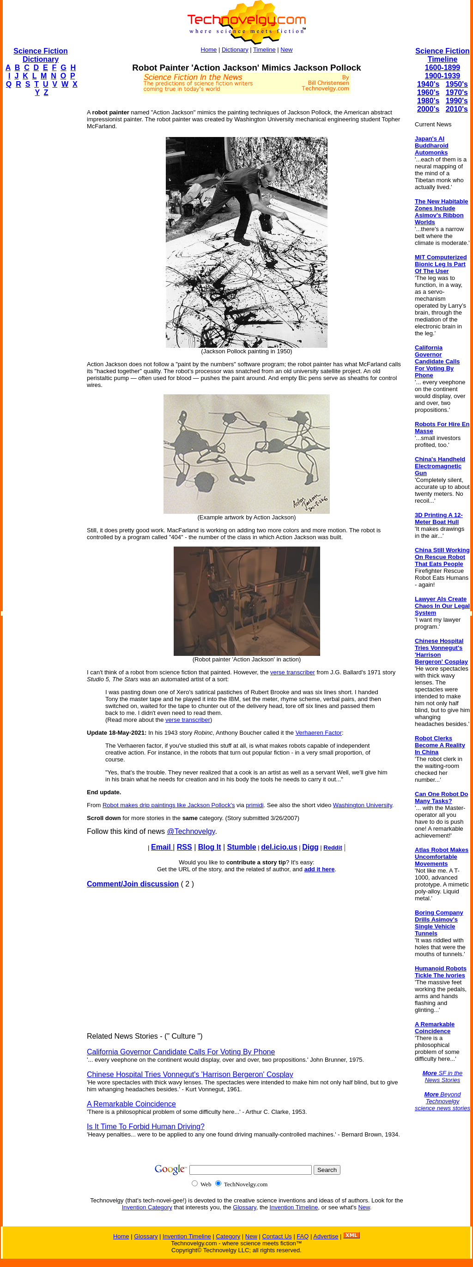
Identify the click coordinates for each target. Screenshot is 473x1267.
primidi (254, 805)
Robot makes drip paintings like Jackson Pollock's (169, 805)
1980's (428, 101)
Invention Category (147, 1207)
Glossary (244, 1207)
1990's (457, 101)
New (286, 49)
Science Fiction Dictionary (40, 55)
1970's (457, 92)
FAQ (303, 1236)
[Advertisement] (40, 242)
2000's (428, 109)
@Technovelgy (191, 831)
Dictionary (235, 49)
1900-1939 (443, 76)
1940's (428, 84)
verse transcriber (292, 672)
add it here (319, 869)
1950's (457, 84)
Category (228, 1236)
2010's (457, 109)
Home (209, 49)
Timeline (264, 49)
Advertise (325, 1236)
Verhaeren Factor (319, 732)
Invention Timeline (294, 1207)
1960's (428, 92)
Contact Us (276, 1236)
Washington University (362, 805)
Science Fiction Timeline (442, 55)
